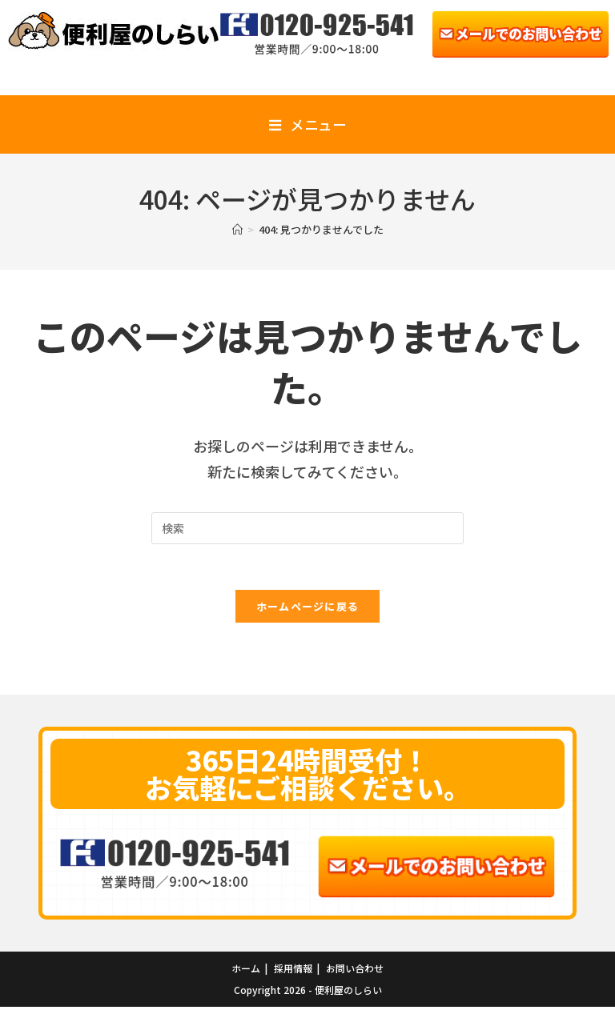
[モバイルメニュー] (307, 124)
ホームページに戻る (308, 608)
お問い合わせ (355, 971)
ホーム (245, 971)
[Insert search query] (307, 528)
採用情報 (293, 971)
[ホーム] (237, 229)
